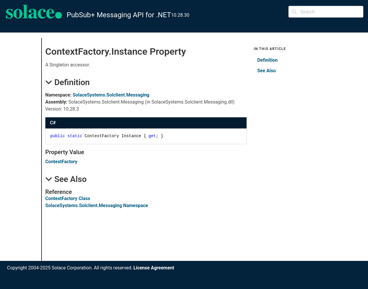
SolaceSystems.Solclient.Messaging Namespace (96, 205)
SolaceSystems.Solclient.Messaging (111, 95)
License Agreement (153, 268)
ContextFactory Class (67, 198)
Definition (267, 60)
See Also (266, 70)
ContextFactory (61, 161)
